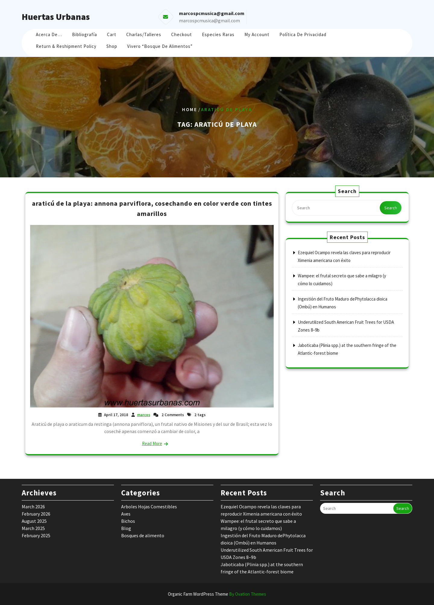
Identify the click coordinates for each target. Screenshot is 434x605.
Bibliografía (84, 34)
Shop (111, 46)
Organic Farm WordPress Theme (217, 594)
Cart (111, 34)
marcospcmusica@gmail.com (209, 20)
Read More (152, 443)
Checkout (181, 34)
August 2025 (34, 521)
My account (256, 34)
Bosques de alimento (142, 535)
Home (189, 109)
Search (390, 208)
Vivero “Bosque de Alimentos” (160, 46)
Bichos (128, 521)
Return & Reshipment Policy (66, 46)
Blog (126, 528)
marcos (143, 414)
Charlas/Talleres (143, 34)
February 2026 (36, 514)
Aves (126, 514)
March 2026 (33, 507)
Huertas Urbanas (56, 16)
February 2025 (36, 535)
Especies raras (218, 34)
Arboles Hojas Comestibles (149, 507)
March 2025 (33, 528)
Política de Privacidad (302, 34)
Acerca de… (49, 34)
